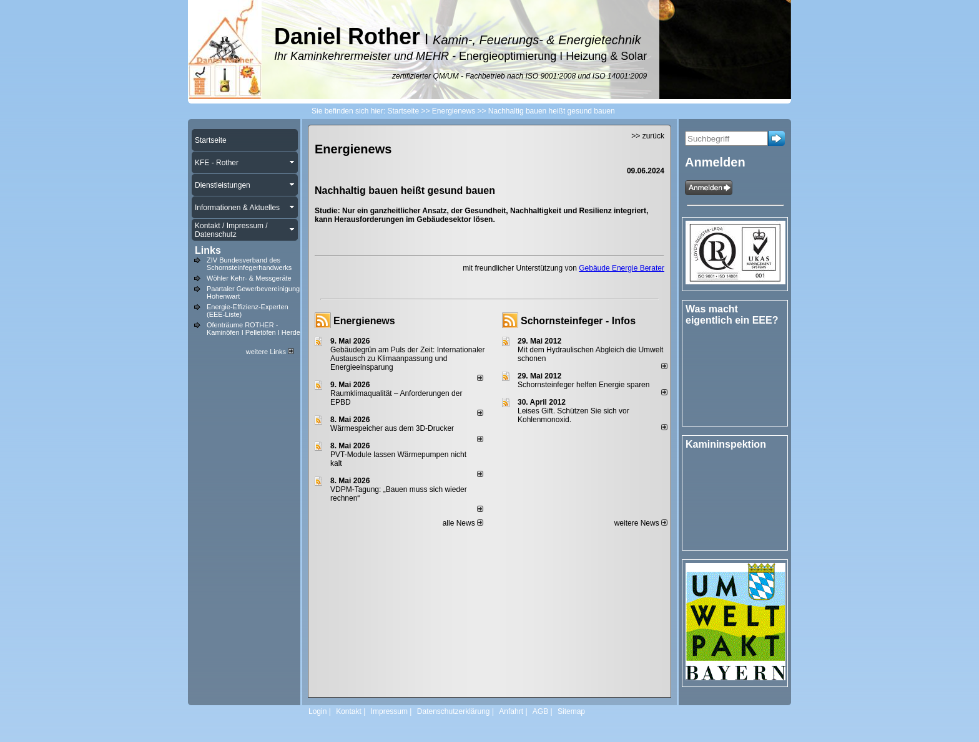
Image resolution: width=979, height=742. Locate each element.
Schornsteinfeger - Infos (578, 321)
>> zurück (647, 136)
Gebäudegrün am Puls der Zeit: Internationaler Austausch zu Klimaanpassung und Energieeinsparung (407, 358)
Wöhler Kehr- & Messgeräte (249, 278)
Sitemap (571, 711)
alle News (463, 523)
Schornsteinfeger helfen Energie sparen (583, 384)
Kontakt (349, 711)
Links (208, 250)
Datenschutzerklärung (453, 711)
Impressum (389, 711)
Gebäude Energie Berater (621, 268)
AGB (540, 711)
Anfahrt (511, 711)
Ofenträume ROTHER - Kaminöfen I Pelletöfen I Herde (253, 328)
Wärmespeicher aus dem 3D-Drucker (392, 428)
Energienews (364, 321)
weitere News (640, 523)
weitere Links (270, 351)
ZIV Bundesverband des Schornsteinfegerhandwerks (249, 263)
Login (317, 711)
